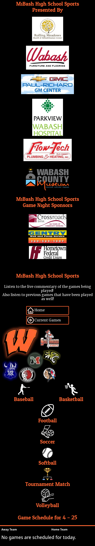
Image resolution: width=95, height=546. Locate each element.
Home (36, 310)
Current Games (44, 320)
